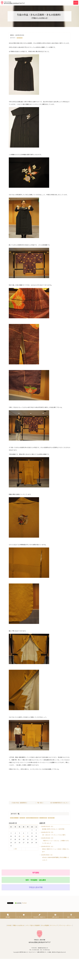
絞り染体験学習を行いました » (59, 803)
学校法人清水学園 (65, 872)
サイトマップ (54, 914)
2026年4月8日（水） (55, 857)
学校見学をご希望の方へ (39, 901)
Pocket (24, 888)
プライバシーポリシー (65, 914)
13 (23, 836)
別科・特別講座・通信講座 (39, 872)
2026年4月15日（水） (55, 849)
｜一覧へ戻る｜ (39, 803)
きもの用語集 (45, 914)
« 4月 (15, 849)
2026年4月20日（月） (55, 840)
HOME (9, 914)
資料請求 (7, 901)
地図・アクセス (71, 901)
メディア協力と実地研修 (33, 914)
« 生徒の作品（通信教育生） (19, 803)
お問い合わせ (55, 901)
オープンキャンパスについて (23, 902)
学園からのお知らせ (18, 914)
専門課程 (14, 872)
